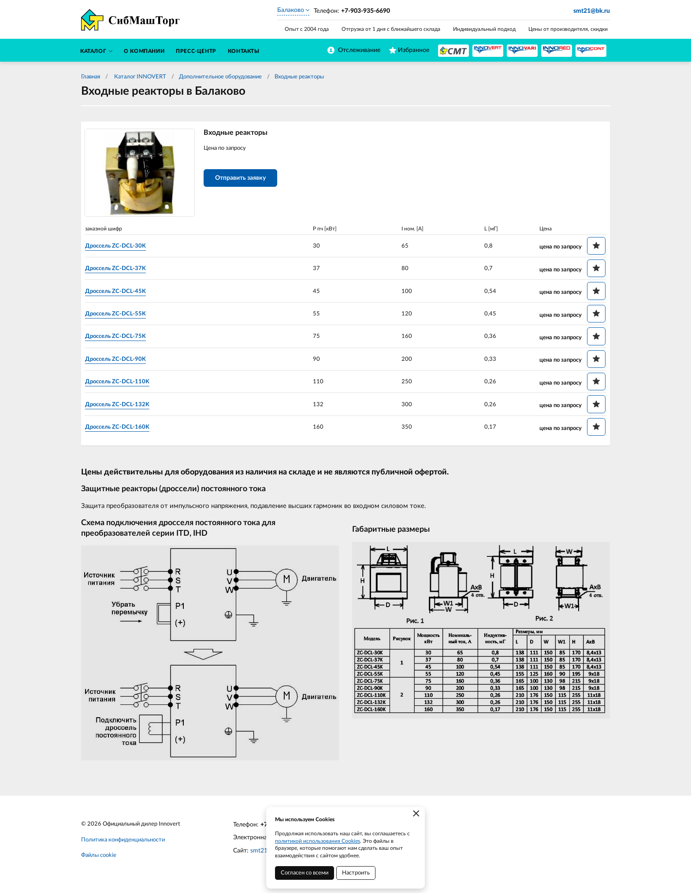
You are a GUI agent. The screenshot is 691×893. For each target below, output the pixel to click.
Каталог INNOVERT (139, 77)
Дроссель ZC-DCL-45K (121, 292)
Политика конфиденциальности (123, 841)
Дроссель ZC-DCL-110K (123, 382)
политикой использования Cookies (317, 841)
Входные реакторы (299, 77)
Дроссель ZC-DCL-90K (121, 359)
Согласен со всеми (304, 873)
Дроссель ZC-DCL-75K (121, 337)
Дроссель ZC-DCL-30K (121, 246)
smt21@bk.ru (591, 11)
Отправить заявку (244, 180)
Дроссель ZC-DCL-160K (123, 427)
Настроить (356, 873)
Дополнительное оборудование (220, 77)
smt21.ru (262, 852)
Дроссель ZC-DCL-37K (121, 269)
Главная (90, 77)
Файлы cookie (98, 857)
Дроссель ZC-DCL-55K (121, 314)
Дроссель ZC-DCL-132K (123, 405)
